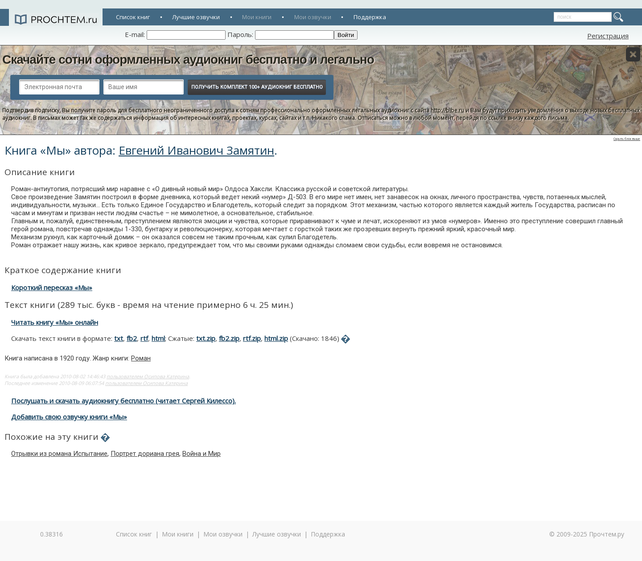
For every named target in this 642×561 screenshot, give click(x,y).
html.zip (276, 338)
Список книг (133, 17)
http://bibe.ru (447, 110)
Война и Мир (201, 454)
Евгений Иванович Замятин (196, 150)
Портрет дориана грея (145, 454)
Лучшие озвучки (196, 17)
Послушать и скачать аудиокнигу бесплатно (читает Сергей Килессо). (123, 400)
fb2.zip (229, 338)
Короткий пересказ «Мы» (51, 287)
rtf (144, 338)
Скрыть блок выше (626, 139)
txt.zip (205, 338)
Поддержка (370, 17)
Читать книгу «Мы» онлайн (54, 322)
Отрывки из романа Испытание (59, 454)
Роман (141, 358)
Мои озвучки (312, 17)
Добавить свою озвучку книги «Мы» (69, 416)
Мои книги (257, 17)
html (158, 338)
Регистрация (608, 35)
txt (118, 338)
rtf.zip (252, 338)
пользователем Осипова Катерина (148, 376)
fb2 (132, 338)
